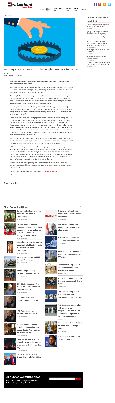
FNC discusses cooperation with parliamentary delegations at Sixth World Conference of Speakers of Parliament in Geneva (69, 310)
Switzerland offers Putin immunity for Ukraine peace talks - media (69, 227)
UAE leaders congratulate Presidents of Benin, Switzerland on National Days (70, 294)
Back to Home (8, 16)
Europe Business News (48, 9)
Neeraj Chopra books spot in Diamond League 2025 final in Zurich (70, 281)
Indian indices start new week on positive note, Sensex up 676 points (70, 254)
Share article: (11, 183)
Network (83, 9)
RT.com (12, 175)
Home (42, 9)
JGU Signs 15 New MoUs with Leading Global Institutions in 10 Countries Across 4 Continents (97, 43)
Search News (76, 9)
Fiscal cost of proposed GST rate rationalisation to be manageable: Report (70, 267)
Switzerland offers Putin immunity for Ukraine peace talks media (69, 214)
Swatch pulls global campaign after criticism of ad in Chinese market (29, 214)
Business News (68, 9)
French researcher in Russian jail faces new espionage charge (70, 325)
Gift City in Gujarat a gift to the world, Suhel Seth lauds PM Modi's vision (28, 287)
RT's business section (49, 171)
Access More (79, 207)
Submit (78, 379)
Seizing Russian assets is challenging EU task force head (42, 69)
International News (58, 9)
